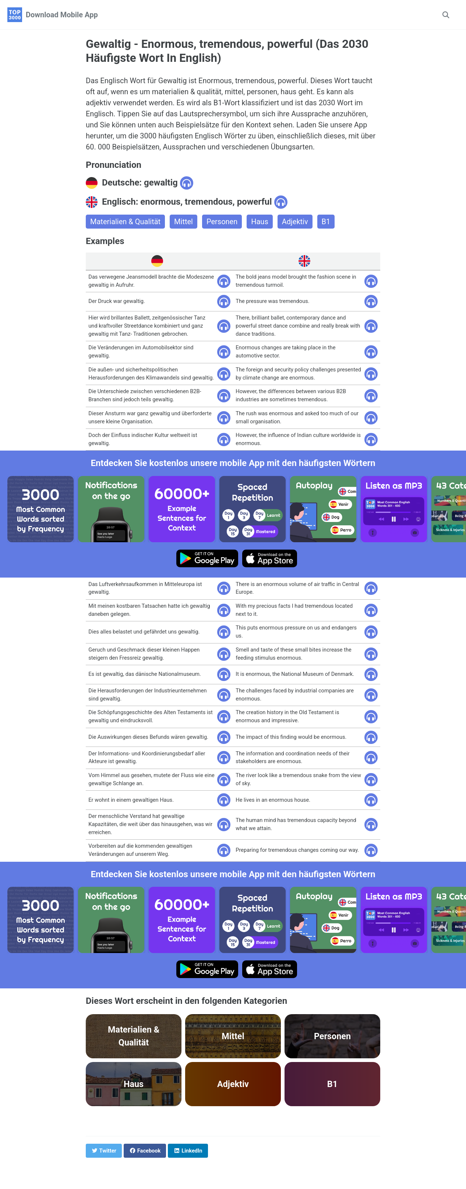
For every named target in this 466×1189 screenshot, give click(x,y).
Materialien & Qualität (125, 221)
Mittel (183, 221)
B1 (326, 221)
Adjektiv (295, 221)
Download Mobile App (62, 14)
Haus (259, 221)
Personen (221, 221)
